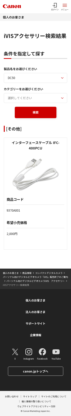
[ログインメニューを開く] (55, 6)
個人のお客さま (13, 17)
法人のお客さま (35, 312)
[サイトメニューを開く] (65, 6)
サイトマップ (30, 396)
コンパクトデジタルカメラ (48, 272)
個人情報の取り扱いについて (36, 401)
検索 (36, 112)
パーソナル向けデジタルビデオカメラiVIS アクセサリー (35, 280)
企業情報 (35, 335)
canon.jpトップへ (35, 371)
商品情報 (26, 272)
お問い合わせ (12, 396)
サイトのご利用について (53, 396)
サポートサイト (35, 323)
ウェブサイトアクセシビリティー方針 (36, 406)
